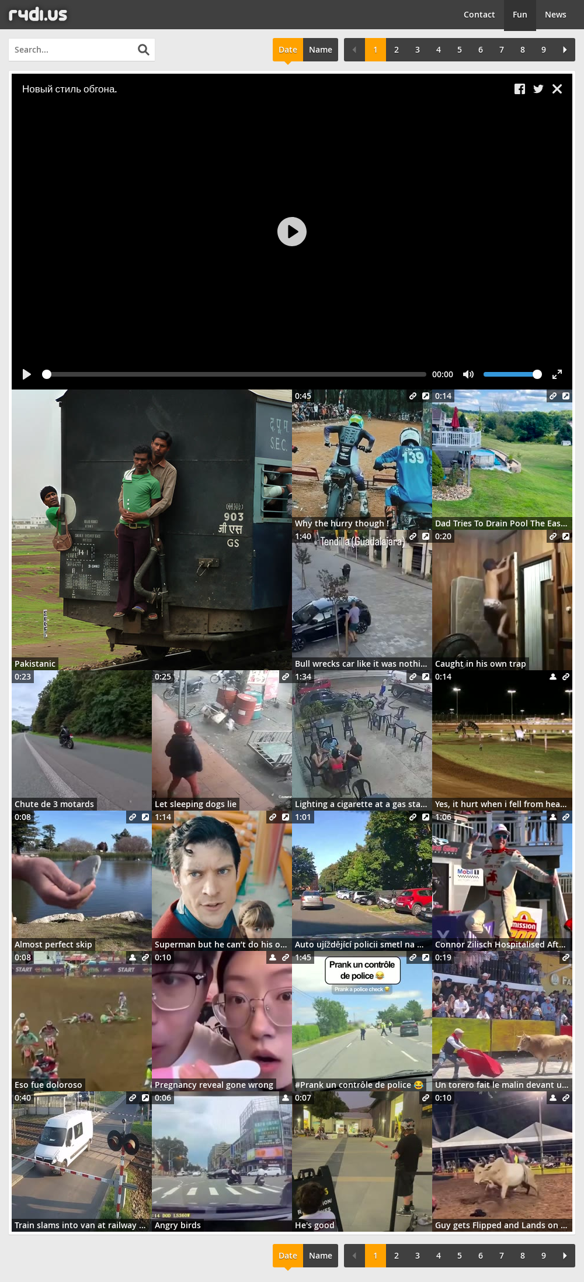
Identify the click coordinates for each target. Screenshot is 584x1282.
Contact (479, 14)
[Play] (292, 231)
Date (288, 49)
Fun (520, 14)
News (555, 14)
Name (320, 49)
